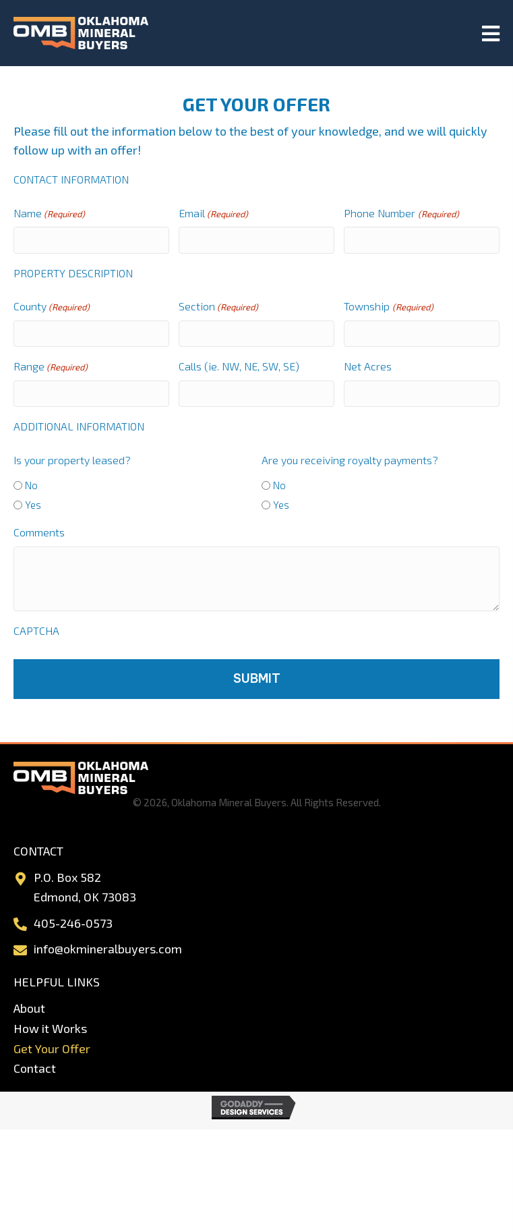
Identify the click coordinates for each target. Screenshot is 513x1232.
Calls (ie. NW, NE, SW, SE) (239, 366)
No (31, 485)
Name (49, 213)
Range (50, 367)
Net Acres (368, 366)
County (51, 307)
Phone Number (401, 213)
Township (388, 307)
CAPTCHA (36, 630)
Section (218, 307)
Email (213, 213)
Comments (39, 532)
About (29, 1008)
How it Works (50, 1028)
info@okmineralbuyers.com (108, 948)
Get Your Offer (51, 1048)
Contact (34, 1068)
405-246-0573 (73, 923)
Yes (33, 505)
